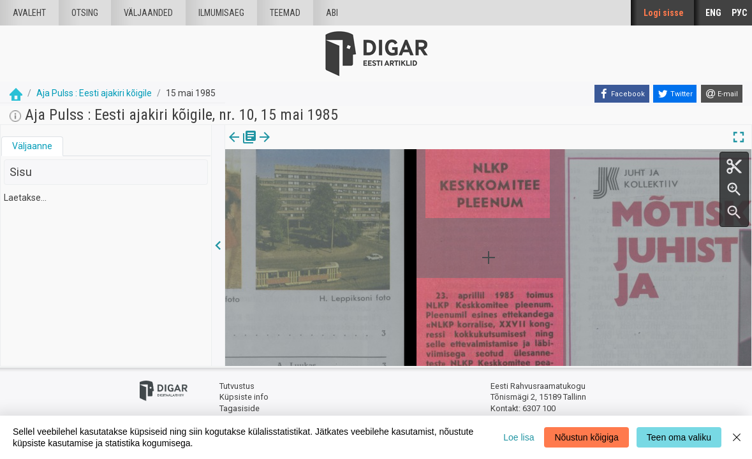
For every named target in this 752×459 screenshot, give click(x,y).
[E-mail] (721, 94)
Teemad (285, 13)
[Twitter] (675, 94)
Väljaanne (32, 146)
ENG (713, 13)
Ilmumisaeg (221, 13)
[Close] (736, 437)
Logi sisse (664, 13)
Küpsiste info (244, 397)
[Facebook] (621, 94)
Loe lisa (518, 437)
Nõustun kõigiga (586, 437)
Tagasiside (239, 408)
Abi (332, 13)
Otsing (84, 13)
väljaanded (148, 13)
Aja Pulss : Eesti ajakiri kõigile (94, 93)
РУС (739, 13)
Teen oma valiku (679, 437)
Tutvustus (236, 386)
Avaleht (29, 13)
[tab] (32, 146)
